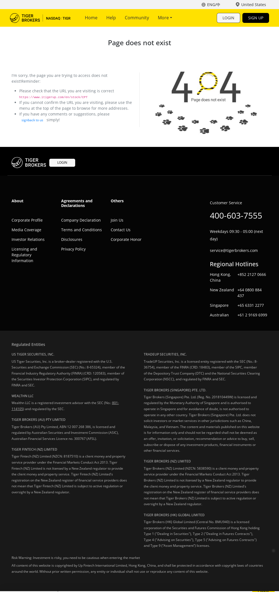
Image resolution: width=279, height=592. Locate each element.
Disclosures (71, 239)
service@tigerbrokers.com (234, 250)
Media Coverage (26, 229)
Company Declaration (81, 220)
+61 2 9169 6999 (252, 314)
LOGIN (228, 17)
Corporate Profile (27, 220)
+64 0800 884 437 (249, 292)
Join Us (117, 220)
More (165, 18)
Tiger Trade (40, 18)
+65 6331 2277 (250, 305)
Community (137, 18)
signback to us (32, 120)
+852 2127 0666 (251, 274)
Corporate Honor (126, 239)
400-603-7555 (236, 215)
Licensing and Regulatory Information (24, 254)
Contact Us (121, 229)
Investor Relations (28, 239)
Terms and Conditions (81, 229)
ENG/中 (213, 4)
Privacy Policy (73, 249)
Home (91, 18)
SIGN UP (255, 17)
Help (111, 18)
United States (253, 4)
